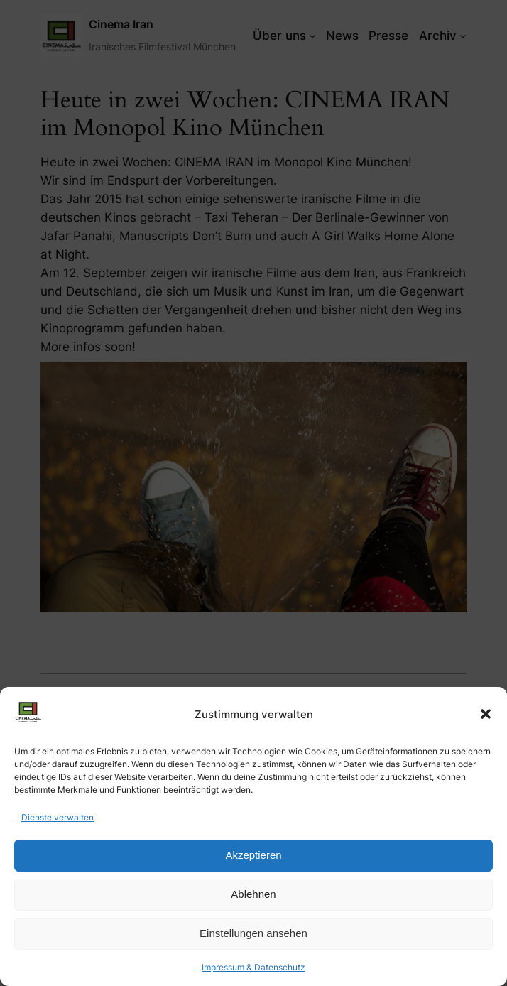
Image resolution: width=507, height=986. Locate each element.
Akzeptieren (253, 855)
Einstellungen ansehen (253, 933)
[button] (486, 714)
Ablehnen (253, 894)
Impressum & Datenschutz (253, 967)
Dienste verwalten (57, 817)
